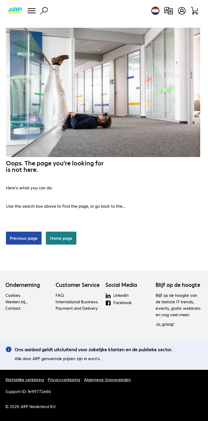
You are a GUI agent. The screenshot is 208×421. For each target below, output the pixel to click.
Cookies (13, 295)
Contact (13, 308)
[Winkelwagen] (195, 10)
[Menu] (31, 10)
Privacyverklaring (64, 379)
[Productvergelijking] (168, 10)
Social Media (121, 284)
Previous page (23, 238)
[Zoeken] (44, 10)
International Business (77, 301)
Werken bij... (16, 301)
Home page (61, 238)
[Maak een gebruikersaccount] (182, 10)
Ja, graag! (165, 324)
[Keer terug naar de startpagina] (14, 11)
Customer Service (78, 284)
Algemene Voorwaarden (107, 379)
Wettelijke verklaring (24, 379)
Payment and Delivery (77, 308)
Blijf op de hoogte (178, 284)
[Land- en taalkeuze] (155, 11)
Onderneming (22, 284)
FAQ (60, 295)
